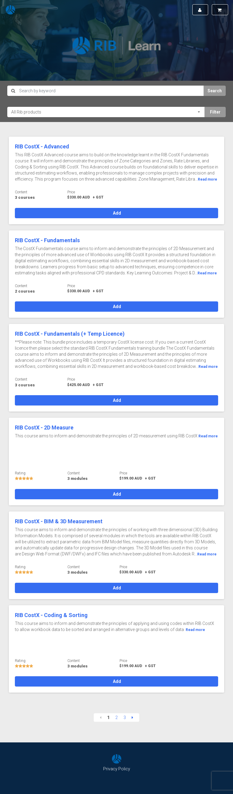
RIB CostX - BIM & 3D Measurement (59, 521)
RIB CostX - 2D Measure (44, 427)
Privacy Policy (116, 768)
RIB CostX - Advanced (42, 146)
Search (215, 90)
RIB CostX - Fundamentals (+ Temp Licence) (70, 334)
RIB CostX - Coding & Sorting (51, 615)
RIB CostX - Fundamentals (47, 240)
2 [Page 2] (116, 717)
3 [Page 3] (124, 717)
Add (116, 213)
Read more (207, 179)
